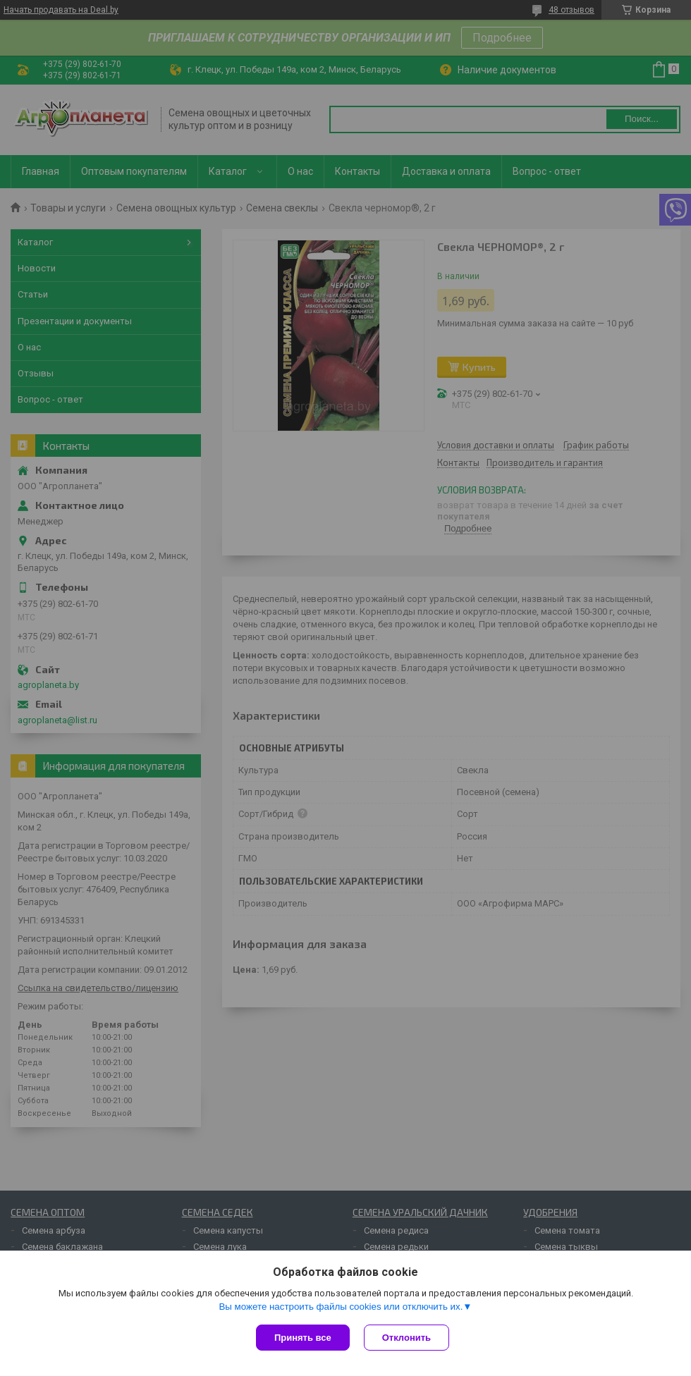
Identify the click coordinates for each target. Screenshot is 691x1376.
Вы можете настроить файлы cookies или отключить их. (341, 1306)
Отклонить (406, 1337)
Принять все (302, 1337)
